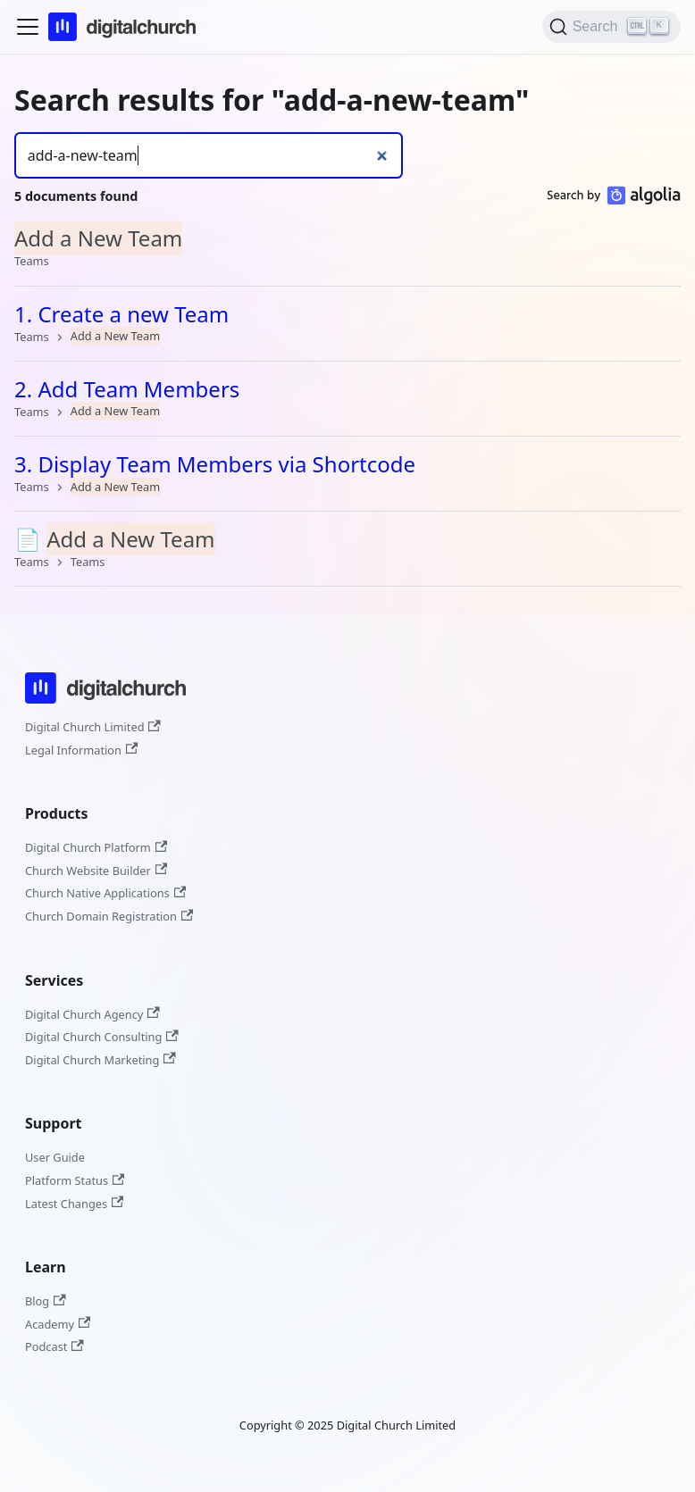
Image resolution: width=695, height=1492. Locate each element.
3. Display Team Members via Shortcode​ (214, 464)
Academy (57, 1324)
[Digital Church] (105, 706)
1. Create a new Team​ (121, 314)
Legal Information (81, 750)
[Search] (611, 27)
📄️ (114, 538)
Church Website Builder (96, 871)
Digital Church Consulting (102, 1037)
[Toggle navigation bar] (27, 26)
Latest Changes (74, 1204)
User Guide (55, 1157)
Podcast (54, 1346)
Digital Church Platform (96, 847)
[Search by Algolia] (614, 199)
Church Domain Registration (109, 916)
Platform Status (74, 1180)
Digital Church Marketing (100, 1060)
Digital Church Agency (92, 1014)
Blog (45, 1301)
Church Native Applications (105, 893)
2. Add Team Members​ (126, 389)
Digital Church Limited (93, 727)
